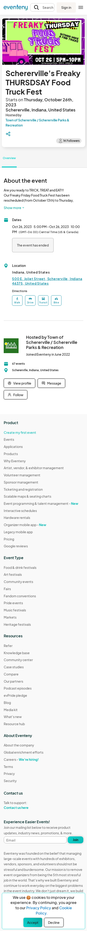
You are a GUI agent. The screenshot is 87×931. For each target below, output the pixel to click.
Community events (18, 582)
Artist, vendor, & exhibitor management (34, 468)
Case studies (14, 667)
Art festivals (13, 574)
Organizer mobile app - (25, 525)
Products (11, 454)
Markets (10, 617)
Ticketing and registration (23, 489)
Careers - (21, 759)
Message (51, 383)
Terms (8, 767)
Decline (54, 922)
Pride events (13, 603)
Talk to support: (23, 805)
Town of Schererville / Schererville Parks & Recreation (37, 122)
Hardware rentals (17, 517)
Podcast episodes (18, 688)
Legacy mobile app (18, 532)
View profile (19, 383)
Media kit (11, 710)
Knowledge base (17, 653)
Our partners (13, 681)
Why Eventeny (15, 461)
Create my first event (20, 432)
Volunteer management (22, 475)
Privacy (9, 773)
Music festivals (15, 610)
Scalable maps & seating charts (27, 496)
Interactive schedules (20, 511)
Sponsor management (21, 482)
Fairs (7, 589)
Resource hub (14, 724)
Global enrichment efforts (23, 752)
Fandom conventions (20, 596)
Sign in (66, 7)
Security (10, 781)
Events (9, 439)
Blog (7, 702)
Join (75, 840)
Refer (8, 646)
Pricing (9, 539)
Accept (33, 922)
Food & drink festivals (20, 567)
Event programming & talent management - (41, 503)
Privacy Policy (38, 907)
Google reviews (16, 546)
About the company (19, 745)
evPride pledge (15, 695)
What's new (13, 717)
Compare (11, 674)
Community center (18, 660)
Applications (13, 446)
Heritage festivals (17, 624)
